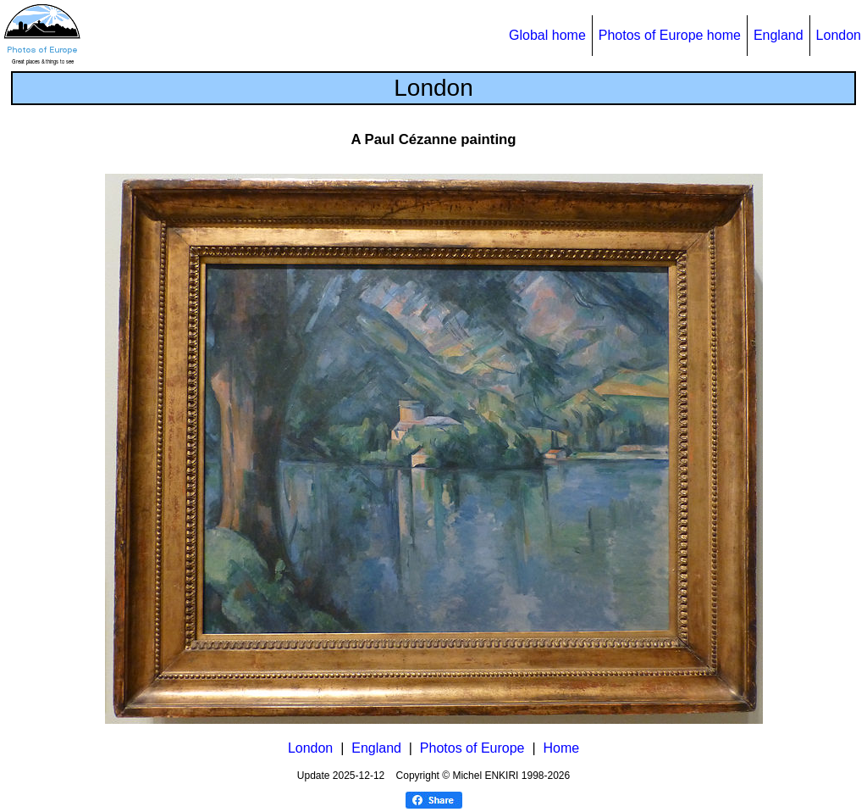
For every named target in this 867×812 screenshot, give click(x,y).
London (838, 35)
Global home (547, 35)
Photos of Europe (472, 748)
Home (561, 748)
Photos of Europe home (670, 35)
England (778, 35)
